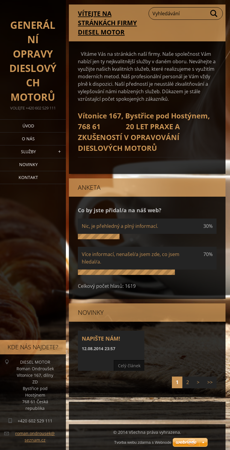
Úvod (28, 126)
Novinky (28, 164)
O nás (28, 139)
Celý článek (129, 365)
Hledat (214, 13)
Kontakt (28, 177)
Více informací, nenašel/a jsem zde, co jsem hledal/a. (130, 258)
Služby (28, 151)
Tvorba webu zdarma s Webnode (142, 442)
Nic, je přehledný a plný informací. (120, 226)
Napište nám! (101, 338)
